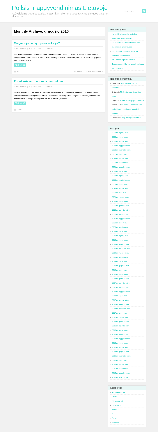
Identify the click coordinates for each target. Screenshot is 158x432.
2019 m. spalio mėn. (120, 231)
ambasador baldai (84, 72)
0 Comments (48, 48)
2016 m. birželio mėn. (120, 347)
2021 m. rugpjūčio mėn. (121, 180)
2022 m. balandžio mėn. (121, 150)
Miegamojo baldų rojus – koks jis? (37, 43)
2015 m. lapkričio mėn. (121, 377)
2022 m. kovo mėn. (119, 154)
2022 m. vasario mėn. (120, 158)
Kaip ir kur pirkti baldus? (131, 118)
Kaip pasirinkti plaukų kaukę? (123, 60)
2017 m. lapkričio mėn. (121, 283)
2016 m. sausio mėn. (120, 369)
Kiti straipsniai (117, 401)
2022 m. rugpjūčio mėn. (121, 146)
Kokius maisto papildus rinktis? (132, 101)
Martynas (23, 48)
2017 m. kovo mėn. (119, 313)
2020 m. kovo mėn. (119, 223)
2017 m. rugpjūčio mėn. (121, 292)
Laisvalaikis (116, 405)
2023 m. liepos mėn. (120, 137)
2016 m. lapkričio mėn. (121, 326)
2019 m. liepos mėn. (120, 240)
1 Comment (48, 87)
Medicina (115, 410)
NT (18, 72)
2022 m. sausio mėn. (120, 163)
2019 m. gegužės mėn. (121, 244)
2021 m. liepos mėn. (120, 184)
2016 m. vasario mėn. (120, 364)
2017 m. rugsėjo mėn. (120, 287)
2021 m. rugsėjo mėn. (120, 176)
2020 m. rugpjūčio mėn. (121, 219)
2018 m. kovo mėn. (119, 270)
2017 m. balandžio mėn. (121, 309)
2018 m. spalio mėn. (120, 261)
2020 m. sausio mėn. (120, 227)
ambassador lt (97, 72)
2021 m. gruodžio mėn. (121, 167)
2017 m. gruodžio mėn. (121, 279)
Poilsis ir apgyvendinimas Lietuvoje (60, 7)
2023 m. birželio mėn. (120, 141)
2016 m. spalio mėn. (120, 330)
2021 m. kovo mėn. (119, 193)
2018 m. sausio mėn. (120, 274)
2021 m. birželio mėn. (120, 188)
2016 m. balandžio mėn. (121, 356)
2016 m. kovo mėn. (119, 360)
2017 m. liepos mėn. (120, 296)
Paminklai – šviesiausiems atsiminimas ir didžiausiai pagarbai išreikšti (127, 109)
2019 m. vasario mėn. (120, 253)
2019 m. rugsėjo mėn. (120, 236)
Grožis (114, 397)
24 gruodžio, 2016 (34, 48)
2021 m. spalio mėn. (120, 171)
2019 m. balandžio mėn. (121, 249)
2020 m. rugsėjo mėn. (120, 214)
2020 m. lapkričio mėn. (121, 210)
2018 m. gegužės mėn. (121, 266)
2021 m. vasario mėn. (120, 197)
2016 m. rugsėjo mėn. (120, 334)
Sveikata (115, 422)
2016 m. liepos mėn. (120, 343)
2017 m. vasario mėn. (120, 317)
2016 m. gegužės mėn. (121, 352)
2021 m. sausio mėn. (120, 201)
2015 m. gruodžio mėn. (121, 373)
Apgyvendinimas (118, 392)
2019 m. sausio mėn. (120, 257)
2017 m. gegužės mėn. (121, 304)
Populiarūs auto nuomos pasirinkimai (39, 81)
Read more (20, 65)
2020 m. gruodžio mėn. (121, 206)
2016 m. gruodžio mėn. (121, 322)
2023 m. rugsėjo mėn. (120, 133)
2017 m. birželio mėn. (120, 300)
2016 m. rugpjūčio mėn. (121, 339)
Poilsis (19, 110)
